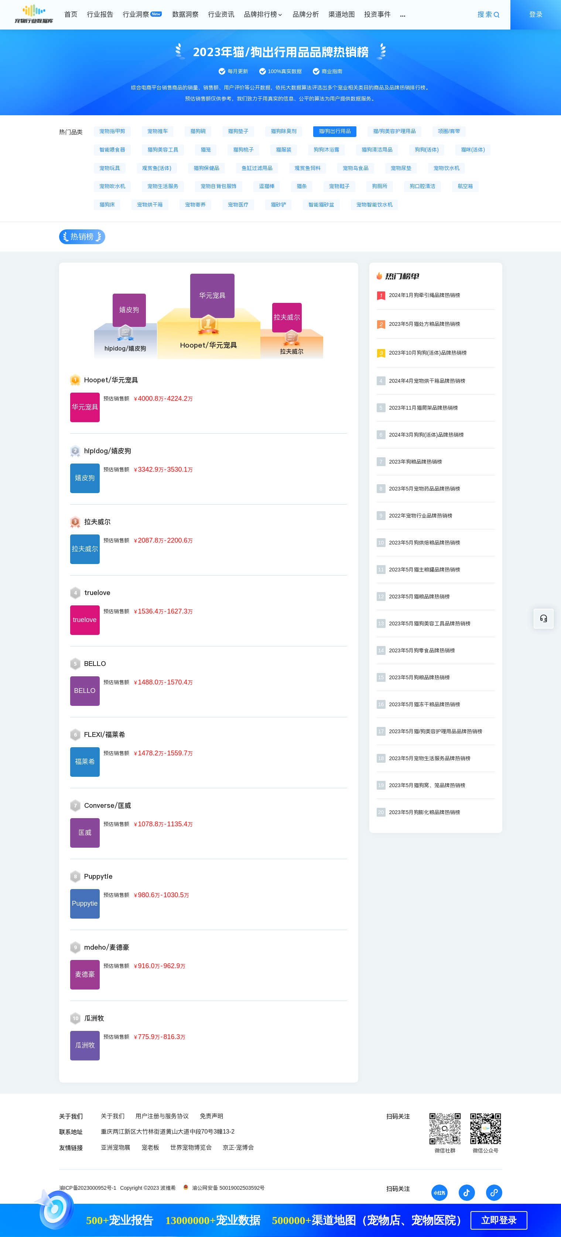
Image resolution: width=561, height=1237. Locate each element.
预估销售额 (116, 398)
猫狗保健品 (206, 168)
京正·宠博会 (238, 1147)
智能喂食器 (112, 150)
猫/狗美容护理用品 (394, 131)
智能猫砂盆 (321, 205)
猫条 (302, 186)
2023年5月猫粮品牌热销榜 (419, 596)
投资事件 (377, 14)
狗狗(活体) (427, 150)
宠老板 (150, 1147)
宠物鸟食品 (356, 168)
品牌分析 (306, 14)
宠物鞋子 (339, 186)
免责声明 (211, 1116)
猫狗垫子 (238, 131)
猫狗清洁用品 (377, 150)
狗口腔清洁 (422, 186)
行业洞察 (136, 14)
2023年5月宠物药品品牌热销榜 (425, 489)
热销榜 (82, 236)
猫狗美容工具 (162, 150)
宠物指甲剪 (112, 131)
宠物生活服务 (162, 186)
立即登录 (499, 1220)
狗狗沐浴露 (326, 150)
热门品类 (71, 132)
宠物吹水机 (112, 186)
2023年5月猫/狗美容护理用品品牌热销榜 (436, 731)
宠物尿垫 (401, 168)
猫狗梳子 (243, 150)
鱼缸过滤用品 (257, 168)
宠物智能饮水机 (374, 205)
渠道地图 (341, 14)
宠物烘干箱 (150, 205)
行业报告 (100, 14)
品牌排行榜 (260, 14)
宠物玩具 (109, 168)
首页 (71, 14)
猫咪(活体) (473, 150)
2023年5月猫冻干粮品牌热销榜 (425, 704)
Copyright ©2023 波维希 (148, 1188)
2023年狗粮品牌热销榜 (415, 462)
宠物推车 (157, 131)
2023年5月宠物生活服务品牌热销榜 (430, 758)
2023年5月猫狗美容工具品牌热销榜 (430, 623)
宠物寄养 (195, 205)
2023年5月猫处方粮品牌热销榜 (425, 324)
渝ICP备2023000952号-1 (88, 1188)
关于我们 (112, 1116)
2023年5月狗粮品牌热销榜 (419, 677)
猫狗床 (107, 205)
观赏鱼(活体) (156, 168)
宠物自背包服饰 (219, 186)
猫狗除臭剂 (284, 131)
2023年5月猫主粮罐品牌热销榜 (425, 570)
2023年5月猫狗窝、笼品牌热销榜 (427, 785)
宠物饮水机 (446, 168)
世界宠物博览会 (191, 1147)
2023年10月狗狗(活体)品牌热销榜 (428, 353)
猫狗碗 (198, 131)
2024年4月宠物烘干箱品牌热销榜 (427, 381)
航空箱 (465, 186)
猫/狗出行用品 (335, 131)
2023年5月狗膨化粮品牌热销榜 (425, 812)
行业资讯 (221, 14)
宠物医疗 (238, 205)
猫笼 (206, 150)
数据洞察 (185, 14)
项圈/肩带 (449, 131)
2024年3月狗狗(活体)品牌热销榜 (426, 435)
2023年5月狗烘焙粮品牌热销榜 (425, 543)
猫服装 (283, 150)
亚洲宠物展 (115, 1147)
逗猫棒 (266, 186)
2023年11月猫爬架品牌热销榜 (423, 408)
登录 (536, 14)
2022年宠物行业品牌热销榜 (420, 516)
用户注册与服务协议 (162, 1116)
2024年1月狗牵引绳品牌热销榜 (425, 295)
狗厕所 (379, 186)
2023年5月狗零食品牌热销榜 (422, 650)
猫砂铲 (278, 205)
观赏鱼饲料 (308, 168)
